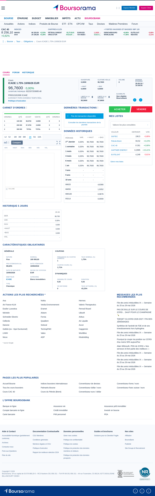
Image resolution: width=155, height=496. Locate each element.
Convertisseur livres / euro (128, 384)
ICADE (9, 279)
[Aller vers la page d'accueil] (78, 8)
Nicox (5, 337)
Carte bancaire (9, 414)
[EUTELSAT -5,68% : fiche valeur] (142, 33)
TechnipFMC (46, 329)
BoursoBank (92, 18)
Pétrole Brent (116, 141)
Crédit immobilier (60, 410)
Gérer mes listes (117, 162)
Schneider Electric (10, 317)
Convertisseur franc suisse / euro (131, 388)
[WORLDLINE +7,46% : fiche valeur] (116, 35)
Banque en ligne (9, 406)
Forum (135, 24)
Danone (6, 325)
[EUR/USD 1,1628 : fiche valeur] (90, 33)
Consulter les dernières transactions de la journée (84, 123)
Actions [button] (20, 24)
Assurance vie (59, 406)
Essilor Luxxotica (10, 309)
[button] (3, 8)
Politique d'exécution (17, 101)
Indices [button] (32, 24)
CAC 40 (5, 29)
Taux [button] (90, 24)
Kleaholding (84, 337)
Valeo (43, 333)
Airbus (81, 317)
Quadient (44, 321)
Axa (4, 301)
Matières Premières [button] (118, 24)
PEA (106, 414)
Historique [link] (28, 72)
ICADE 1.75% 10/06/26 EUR (23, 83)
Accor (81, 325)
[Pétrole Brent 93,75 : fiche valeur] (61, 33)
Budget (36, 18)
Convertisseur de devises (89, 384)
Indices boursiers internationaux (54, 384)
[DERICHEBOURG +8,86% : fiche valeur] (116, 33)
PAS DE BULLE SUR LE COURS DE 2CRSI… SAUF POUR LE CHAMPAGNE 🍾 (134, 312)
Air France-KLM (9, 305)
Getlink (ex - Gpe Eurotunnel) (15, 329)
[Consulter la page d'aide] (119, 8)
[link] (5, 443)
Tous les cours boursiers (13, 388)
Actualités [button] (8, 24)
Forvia (43, 317)
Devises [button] (101, 24)
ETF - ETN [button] (67, 24)
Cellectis (6, 321)
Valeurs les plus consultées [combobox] (124, 125)
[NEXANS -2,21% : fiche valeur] (142, 35)
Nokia (43, 301)
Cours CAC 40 (9, 392)
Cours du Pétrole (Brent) (51, 392)
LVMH (5, 333)
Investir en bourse (111, 410)
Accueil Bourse (9, 384)
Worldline (83, 333)
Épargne (22, 18)
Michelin (6, 313)
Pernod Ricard (85, 309)
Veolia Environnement (50, 305)
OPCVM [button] (80, 24)
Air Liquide (83, 321)
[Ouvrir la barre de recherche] (116, 8)
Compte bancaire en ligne (13, 410)
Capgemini (83, 329)
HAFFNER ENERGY (119, 150)
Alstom (44, 313)
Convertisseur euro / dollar (90, 392)
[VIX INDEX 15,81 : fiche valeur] (90, 35)
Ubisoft (82, 313)
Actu (77, 18)
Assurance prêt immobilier (115, 406)
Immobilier (51, 18)
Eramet (44, 309)
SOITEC (114, 136)
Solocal (44, 325)
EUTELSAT (115, 155)
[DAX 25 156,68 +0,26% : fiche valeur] (30, 35)
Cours (6, 72)
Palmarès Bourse (48, 388)
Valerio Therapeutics (87, 305)
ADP (43, 337)
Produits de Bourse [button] (49, 24)
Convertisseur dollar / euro (90, 388)
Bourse (8, 18)
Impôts (66, 18)
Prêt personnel (59, 414)
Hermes (82, 301)
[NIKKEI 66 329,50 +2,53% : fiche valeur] (30, 33)
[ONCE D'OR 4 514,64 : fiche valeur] (61, 35)
